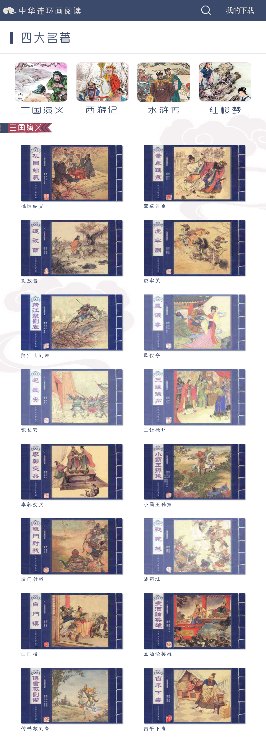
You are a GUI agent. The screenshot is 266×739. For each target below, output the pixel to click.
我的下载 (240, 10)
